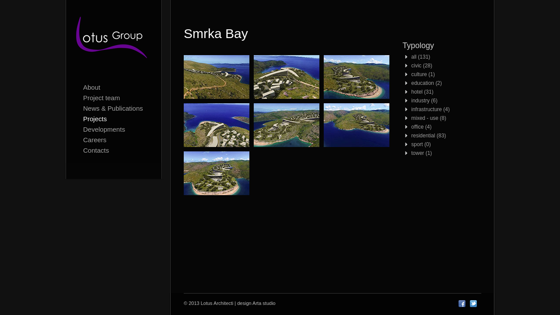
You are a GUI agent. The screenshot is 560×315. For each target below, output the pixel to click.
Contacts (96, 150)
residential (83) (428, 136)
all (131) (420, 57)
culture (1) (423, 74)
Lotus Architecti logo (114, 39)
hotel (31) (422, 92)
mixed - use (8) (428, 118)
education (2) (426, 83)
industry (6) (424, 101)
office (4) (421, 127)
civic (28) (421, 66)
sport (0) (421, 144)
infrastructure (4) (430, 109)
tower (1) (421, 153)
